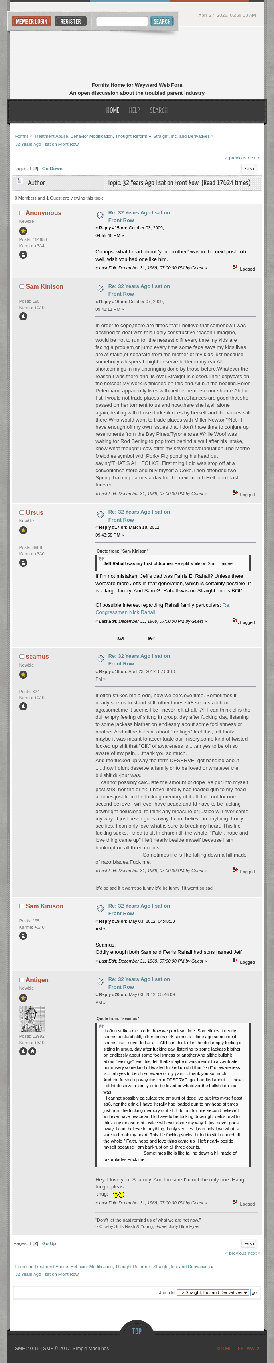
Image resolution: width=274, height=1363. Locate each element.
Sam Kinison (44, 286)
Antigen (37, 980)
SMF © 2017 (56, 1348)
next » (254, 157)
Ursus (34, 512)
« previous (235, 157)
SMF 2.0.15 (27, 1348)
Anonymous (43, 213)
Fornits (137, 55)
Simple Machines (91, 1348)
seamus (37, 656)
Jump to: (167, 1292)
